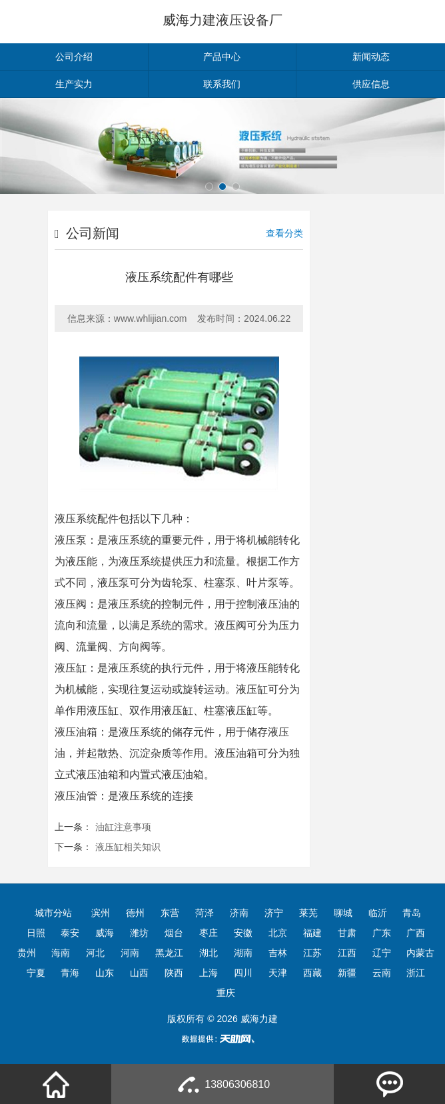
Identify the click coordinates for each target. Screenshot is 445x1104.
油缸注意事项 (123, 827)
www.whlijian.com (150, 318)
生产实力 (74, 84)
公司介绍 (74, 56)
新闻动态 (371, 56)
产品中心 (221, 56)
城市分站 (53, 912)
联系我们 (221, 84)
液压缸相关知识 (128, 846)
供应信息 (371, 84)
